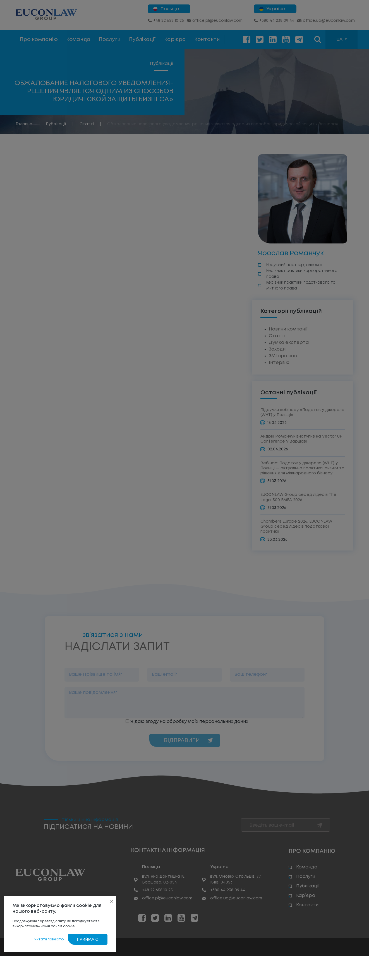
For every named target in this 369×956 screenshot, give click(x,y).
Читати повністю (49, 939)
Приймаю (88, 939)
